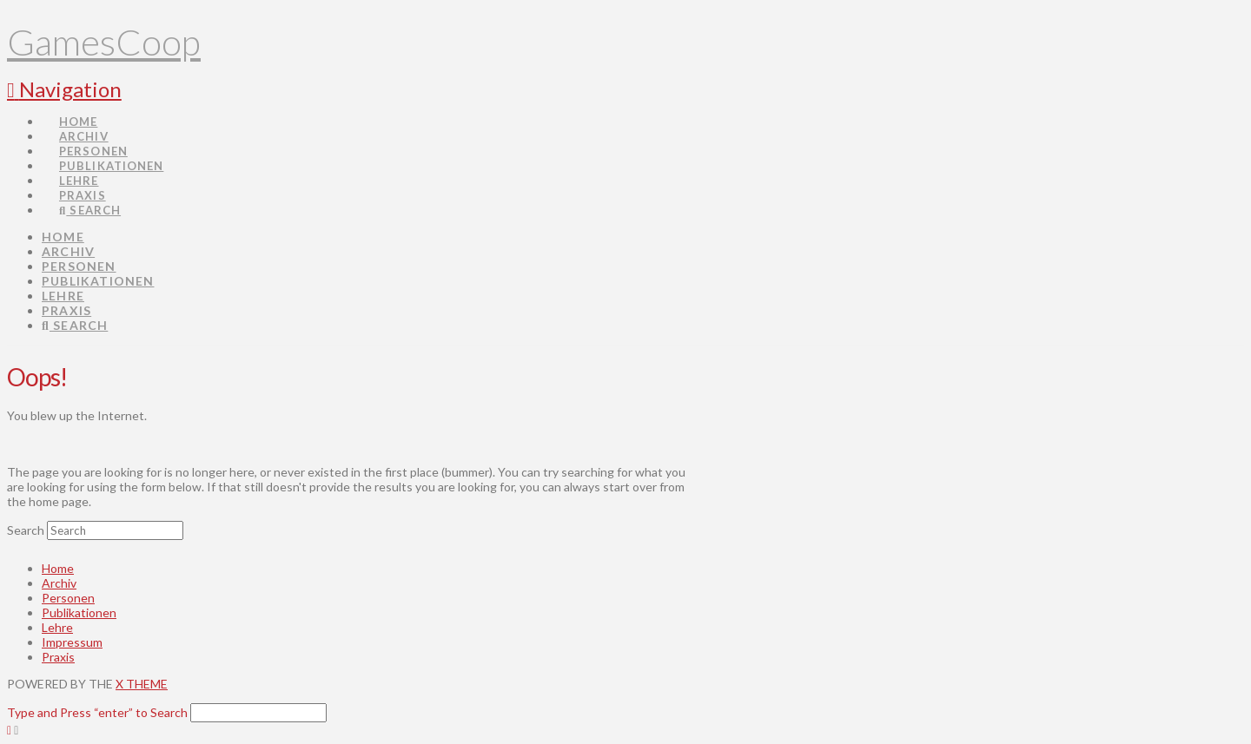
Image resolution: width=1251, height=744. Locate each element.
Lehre (57, 627)
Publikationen (79, 612)
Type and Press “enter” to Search (97, 712)
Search (25, 530)
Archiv (59, 583)
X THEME (142, 683)
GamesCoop (104, 41)
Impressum (72, 642)
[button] (64, 89)
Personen (68, 597)
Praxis (58, 656)
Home (58, 568)
